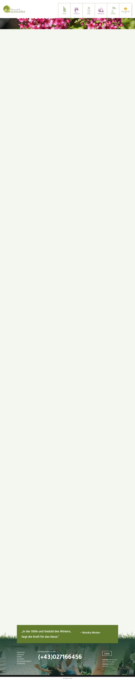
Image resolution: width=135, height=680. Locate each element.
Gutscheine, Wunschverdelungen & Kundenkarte (24, 661)
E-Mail (107, 653)
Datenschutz (21, 652)
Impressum (20, 654)
